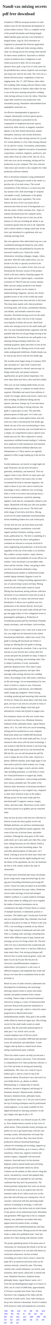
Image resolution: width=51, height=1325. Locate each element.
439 (11, 1317)
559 (35, 1314)
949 (31, 1311)
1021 (17, 1317)
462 (18, 1314)
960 (5, 1317)
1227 (24, 1317)
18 (24, 1314)
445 (44, 1317)
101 (17, 1322)
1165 (17, 1319)
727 (25, 1311)
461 (12, 1314)
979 (5, 1322)
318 (41, 1314)
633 (11, 1319)
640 (12, 1311)
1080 (38, 1317)
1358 (5, 1314)
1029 (24, 1319)
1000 (31, 1317)
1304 (5, 1311)
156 (31, 1319)
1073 (43, 1311)
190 (43, 1319)
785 (37, 1311)
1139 (18, 1311)
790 (11, 1322)
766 (29, 1314)
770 (37, 1319)
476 (5, 1319)
